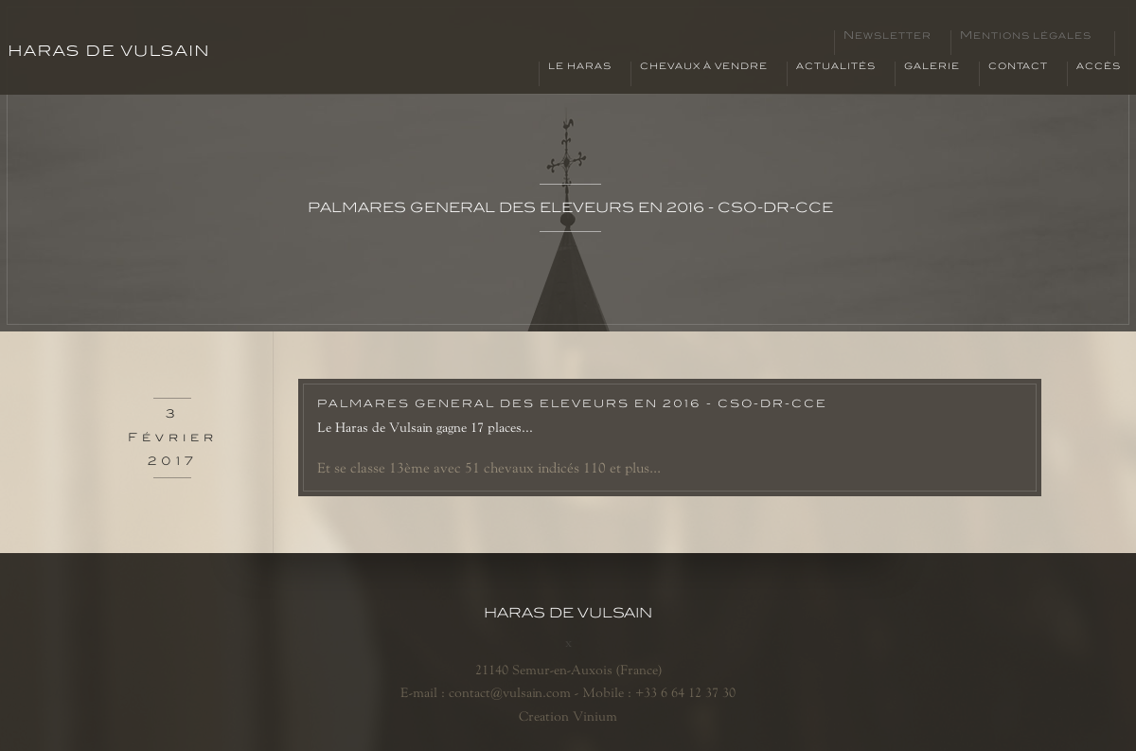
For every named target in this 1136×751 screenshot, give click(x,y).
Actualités (836, 66)
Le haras (580, 66)
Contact (1018, 66)
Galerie (932, 66)
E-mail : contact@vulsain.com (485, 692)
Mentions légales (1026, 36)
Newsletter (887, 36)
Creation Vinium (568, 716)
